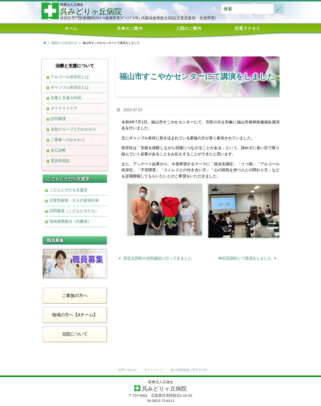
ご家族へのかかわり (68, 140)
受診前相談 (60, 161)
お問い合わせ (127, 370)
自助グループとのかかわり (73, 129)
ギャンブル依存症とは (70, 87)
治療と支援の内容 (66, 98)
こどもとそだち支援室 (68, 190)
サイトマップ (153, 370)
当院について (75, 334)
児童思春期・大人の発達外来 (74, 200)
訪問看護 (58, 119)
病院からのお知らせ (64, 43)
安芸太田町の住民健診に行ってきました (154, 258)
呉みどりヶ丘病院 (91, 11)
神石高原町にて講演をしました (248, 258)
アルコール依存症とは (70, 77)
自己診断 (58, 150)
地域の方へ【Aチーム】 (75, 314)
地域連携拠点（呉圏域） (70, 221)
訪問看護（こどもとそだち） (74, 211)
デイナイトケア (64, 108)
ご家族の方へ (75, 295)
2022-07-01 (133, 110)
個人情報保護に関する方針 (189, 370)
